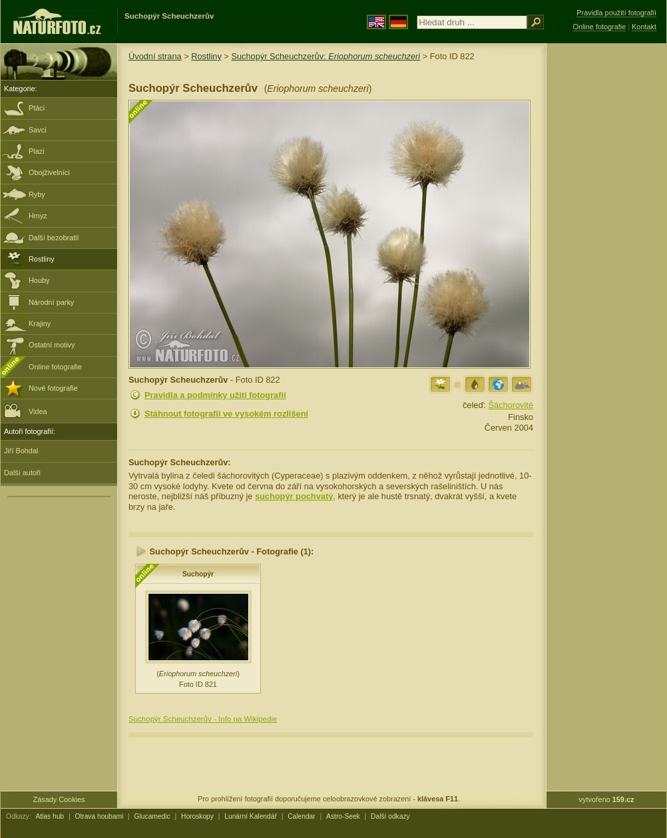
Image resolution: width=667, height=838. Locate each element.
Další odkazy (390, 816)
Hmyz (38, 216)
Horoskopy (197, 816)
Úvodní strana (155, 56)
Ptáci (37, 108)
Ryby (37, 194)
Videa (25, 410)
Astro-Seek (343, 816)
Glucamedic (152, 816)
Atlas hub (49, 816)
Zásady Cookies (59, 799)
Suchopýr (198, 574)
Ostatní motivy (52, 345)
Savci (38, 130)
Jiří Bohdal (21, 451)
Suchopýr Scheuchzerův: (325, 56)
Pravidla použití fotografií (616, 13)
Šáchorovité (510, 405)
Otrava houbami (99, 816)
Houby (39, 280)
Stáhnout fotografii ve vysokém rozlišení (226, 414)
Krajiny (40, 323)
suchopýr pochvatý (294, 496)
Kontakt (644, 27)
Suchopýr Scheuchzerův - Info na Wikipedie (202, 719)
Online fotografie (55, 367)
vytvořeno (606, 799)
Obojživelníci (49, 172)
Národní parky (51, 302)
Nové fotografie (53, 388)
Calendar (302, 816)
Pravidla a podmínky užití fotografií (215, 395)
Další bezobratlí (54, 238)
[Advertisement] (606, 256)
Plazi (37, 151)
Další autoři (22, 473)
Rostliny (42, 259)
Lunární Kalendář (250, 816)
